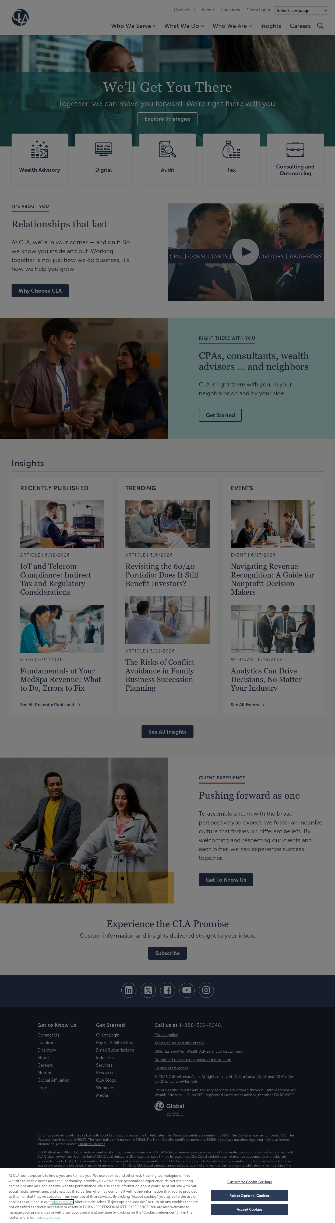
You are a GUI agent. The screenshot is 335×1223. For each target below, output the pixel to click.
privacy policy (62, 1202)
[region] (167, 1195)
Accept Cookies (249, 1209)
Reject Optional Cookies (250, 1196)
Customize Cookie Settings (249, 1182)
